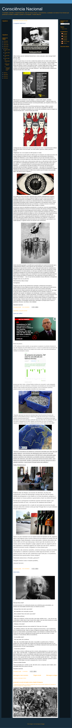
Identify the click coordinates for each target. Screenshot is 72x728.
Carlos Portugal (66, 41)
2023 (5, 72)
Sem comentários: (26, 307)
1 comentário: (25, 671)
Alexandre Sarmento (65, 34)
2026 (5, 78)
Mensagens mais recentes (20, 675)
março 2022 (7, 52)
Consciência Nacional (22, 9)
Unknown (65, 43)
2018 (5, 41)
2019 (5, 42)
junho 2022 (7, 58)
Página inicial (37, 675)
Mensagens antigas (51, 675)
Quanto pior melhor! (18, 313)
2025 (5, 76)
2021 (5, 46)
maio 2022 (7, 55)
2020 (5, 44)
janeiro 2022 (7, 49)
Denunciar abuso (64, 46)
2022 (5, 48)
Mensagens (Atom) (22, 678)
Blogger (42, 723)
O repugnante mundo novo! (19, 23)
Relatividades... (16, 572)
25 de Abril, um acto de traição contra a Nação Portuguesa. (28, 682)
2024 (5, 74)
